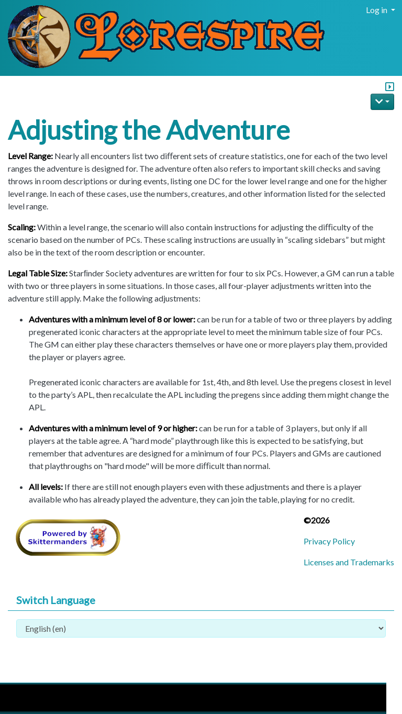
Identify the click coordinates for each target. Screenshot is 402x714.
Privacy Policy (329, 541)
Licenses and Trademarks (349, 562)
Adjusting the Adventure (149, 130)
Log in (377, 10)
